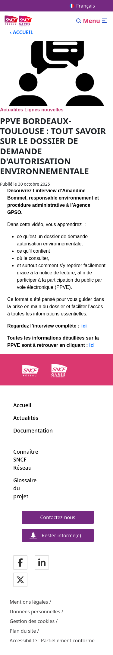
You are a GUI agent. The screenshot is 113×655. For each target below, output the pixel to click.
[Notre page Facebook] (20, 562)
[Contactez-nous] (58, 517)
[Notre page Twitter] (20, 580)
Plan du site (23, 631)
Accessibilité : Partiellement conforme (52, 640)
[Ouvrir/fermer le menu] (95, 21)
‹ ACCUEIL (21, 32)
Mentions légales (29, 602)
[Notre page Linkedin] (42, 562)
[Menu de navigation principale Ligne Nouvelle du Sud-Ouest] (19, 20)
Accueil (22, 405)
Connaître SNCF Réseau (21, 459)
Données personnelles (35, 611)
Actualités (25, 417)
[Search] (78, 21)
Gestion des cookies (32, 621)
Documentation (33, 430)
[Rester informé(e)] (58, 535)
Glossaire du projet (21, 488)
